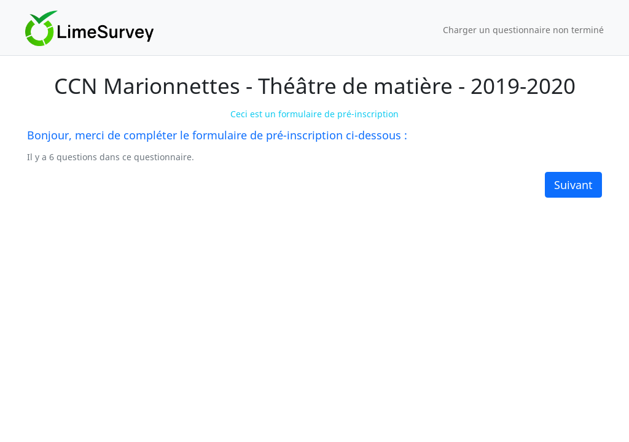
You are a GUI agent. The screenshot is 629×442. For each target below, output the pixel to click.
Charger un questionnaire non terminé (523, 30)
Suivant (573, 184)
